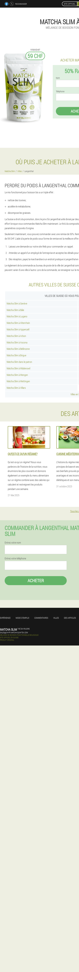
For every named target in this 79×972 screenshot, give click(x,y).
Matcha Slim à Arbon (16, 336)
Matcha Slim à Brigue (16, 355)
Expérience (5, 617)
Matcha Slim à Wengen (17, 374)
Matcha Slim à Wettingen (18, 381)
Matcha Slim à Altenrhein (18, 322)
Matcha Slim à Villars (16, 387)
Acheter (36, 580)
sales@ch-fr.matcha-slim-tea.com (14, 632)
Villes (56, 617)
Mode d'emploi (22, 617)
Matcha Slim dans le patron (19, 361)
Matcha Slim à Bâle (15, 310)
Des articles (70, 617)
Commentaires (41, 617)
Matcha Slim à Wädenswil (18, 368)
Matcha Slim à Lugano (17, 316)
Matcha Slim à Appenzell (18, 329)
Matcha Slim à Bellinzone (18, 348)
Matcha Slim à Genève (17, 303)
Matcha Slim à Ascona (17, 342)
